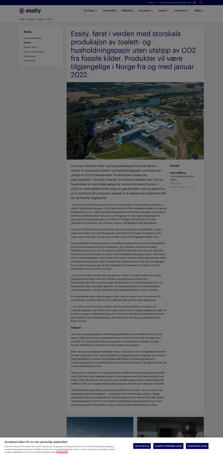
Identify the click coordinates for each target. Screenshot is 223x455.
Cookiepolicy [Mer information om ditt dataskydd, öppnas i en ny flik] (62, 452)
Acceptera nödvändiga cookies (168, 446)
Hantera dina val (142, 446)
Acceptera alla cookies (197, 446)
